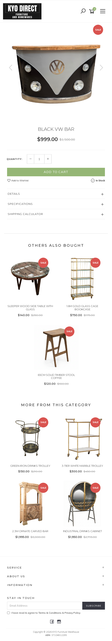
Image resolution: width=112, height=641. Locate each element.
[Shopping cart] (92, 11)
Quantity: (14, 159)
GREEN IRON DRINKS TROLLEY (30, 465)
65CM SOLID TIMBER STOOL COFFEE (56, 376)
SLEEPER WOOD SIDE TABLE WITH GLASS (30, 307)
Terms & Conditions (49, 612)
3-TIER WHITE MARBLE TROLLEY (82, 465)
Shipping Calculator (25, 214)
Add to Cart (56, 172)
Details (14, 193)
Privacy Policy (72, 612)
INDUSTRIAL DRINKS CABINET (82, 531)
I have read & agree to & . (44, 612)
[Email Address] (44, 606)
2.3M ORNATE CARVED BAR (30, 531)
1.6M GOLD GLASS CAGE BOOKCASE (82, 307)
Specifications (20, 203)
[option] (56, 72)
